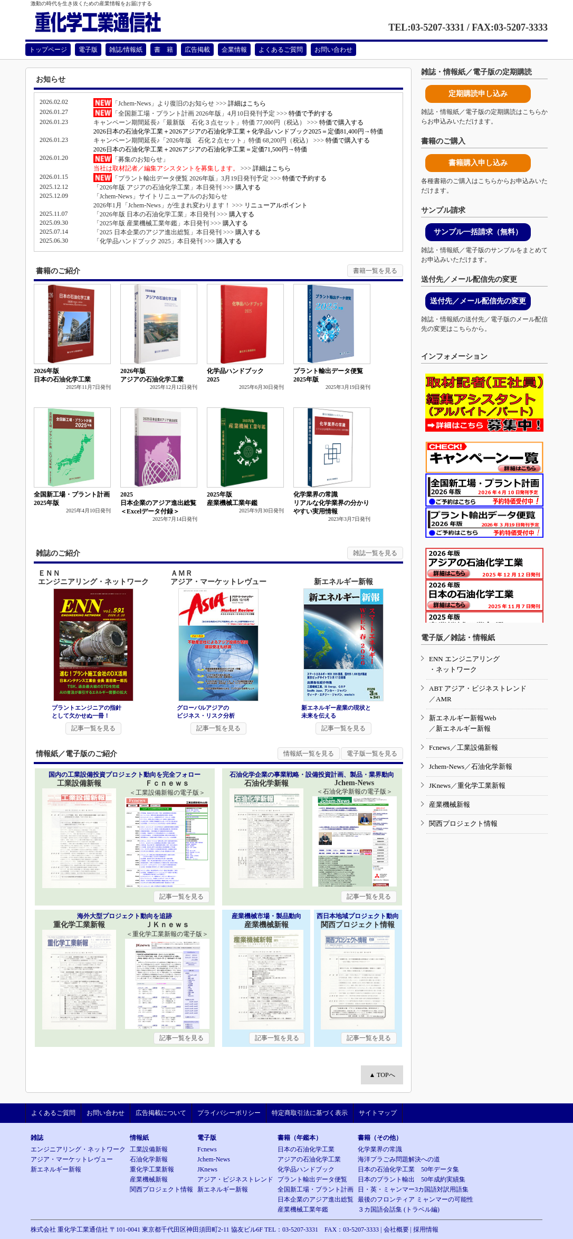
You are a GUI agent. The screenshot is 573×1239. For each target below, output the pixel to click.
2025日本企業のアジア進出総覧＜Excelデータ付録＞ (158, 503)
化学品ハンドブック (306, 1169)
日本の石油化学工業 (306, 1149)
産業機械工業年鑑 (303, 1209)
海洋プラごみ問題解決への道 (399, 1159)
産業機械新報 (449, 804)
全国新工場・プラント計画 (316, 1189)
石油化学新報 (491, 766)
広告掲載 (197, 49)
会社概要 (396, 1229)
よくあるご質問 (281, 49)
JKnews (440, 785)
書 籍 (163, 49)
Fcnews (439, 747)
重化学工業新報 (481, 785)
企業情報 (234, 49)
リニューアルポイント (276, 205)
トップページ (48, 49)
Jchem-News (446, 766)
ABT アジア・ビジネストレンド (478, 688)
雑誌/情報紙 (125, 49)
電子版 (88, 49)
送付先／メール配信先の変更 (478, 301)
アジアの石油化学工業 (309, 1159)
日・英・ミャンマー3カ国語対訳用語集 (413, 1189)
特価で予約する (311, 113)
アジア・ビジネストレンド (235, 1179)
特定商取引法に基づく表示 (310, 1113)
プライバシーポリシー (229, 1113)
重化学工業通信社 (110, 22)
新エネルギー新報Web (462, 718)
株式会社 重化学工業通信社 (69, 1229)
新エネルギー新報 (463, 728)
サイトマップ (378, 1113)
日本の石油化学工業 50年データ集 (408, 1169)
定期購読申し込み (478, 94)
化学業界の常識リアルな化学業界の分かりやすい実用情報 (331, 503)
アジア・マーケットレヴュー (72, 1159)
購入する (248, 187)
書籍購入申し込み (478, 163)
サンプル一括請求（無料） (478, 232)
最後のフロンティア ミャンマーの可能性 (415, 1199)
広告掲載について (161, 1113)
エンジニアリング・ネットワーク (78, 1149)
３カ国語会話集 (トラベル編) (399, 1209)
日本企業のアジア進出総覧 (316, 1199)
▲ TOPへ (382, 1075)
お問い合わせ (333, 49)
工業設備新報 (477, 747)
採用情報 (425, 1229)
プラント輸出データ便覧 (312, 1179)
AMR (444, 699)
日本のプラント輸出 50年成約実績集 (411, 1179)
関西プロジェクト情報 (463, 823)
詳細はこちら (247, 103)
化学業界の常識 (380, 1149)
